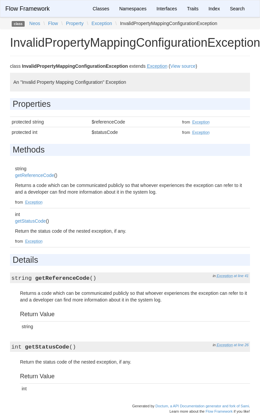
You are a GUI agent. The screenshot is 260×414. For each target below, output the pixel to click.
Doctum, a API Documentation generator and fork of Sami (202, 406)
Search (237, 8)
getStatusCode (30, 221)
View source (183, 66)
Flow (53, 23)
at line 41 (241, 276)
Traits (192, 8)
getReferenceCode (34, 175)
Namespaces (133, 8)
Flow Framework (27, 8)
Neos (34, 23)
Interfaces (166, 8)
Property (75, 23)
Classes (101, 8)
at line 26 (241, 345)
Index (214, 8)
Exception (102, 23)
